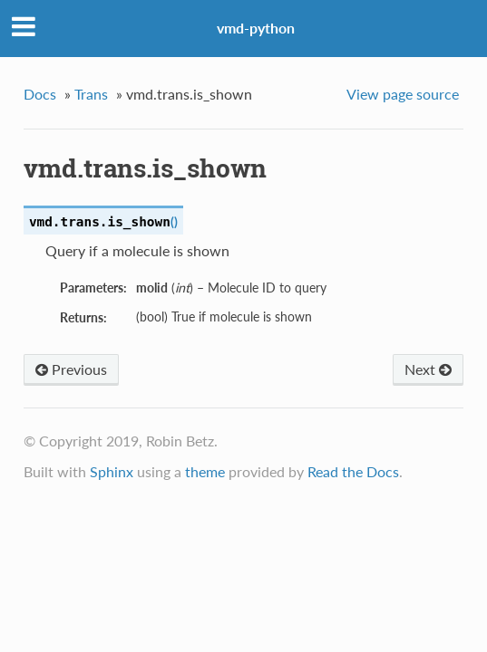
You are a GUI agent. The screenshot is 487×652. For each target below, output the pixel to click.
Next (428, 369)
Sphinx (111, 471)
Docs (40, 93)
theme (205, 471)
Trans (91, 93)
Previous (71, 369)
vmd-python (256, 27)
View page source (402, 93)
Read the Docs (353, 471)
